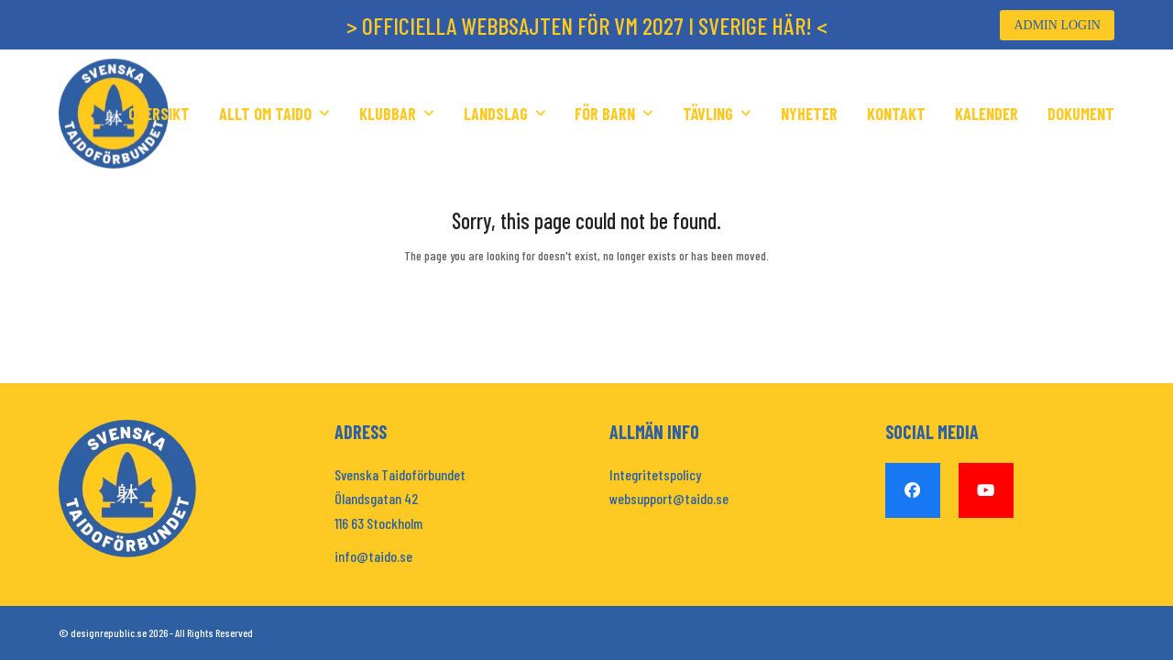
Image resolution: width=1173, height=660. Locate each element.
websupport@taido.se (669, 498)
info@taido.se (373, 556)
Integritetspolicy (655, 474)
